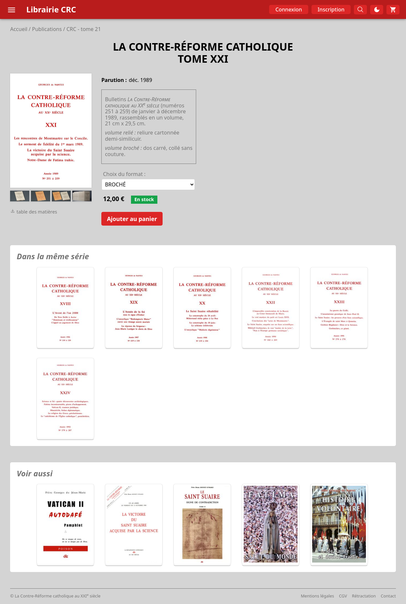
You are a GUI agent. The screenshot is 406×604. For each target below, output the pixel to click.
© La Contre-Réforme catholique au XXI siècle (55, 596)
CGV (343, 596)
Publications (47, 29)
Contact (388, 596)
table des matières (33, 212)
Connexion (288, 9)
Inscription (331, 9)
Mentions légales (317, 596)
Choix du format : (124, 174)
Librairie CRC (51, 9)
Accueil (18, 29)
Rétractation (364, 596)
